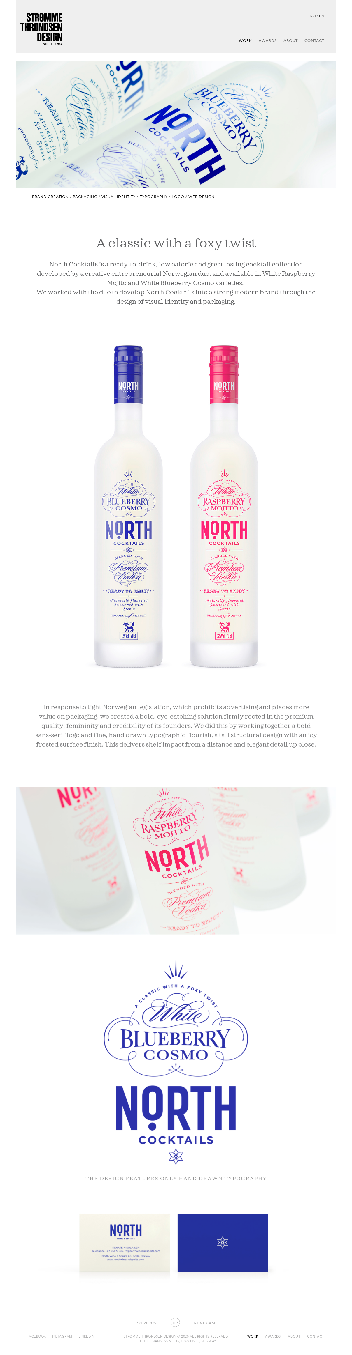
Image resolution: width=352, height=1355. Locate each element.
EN (321, 15)
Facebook (36, 1336)
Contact (314, 40)
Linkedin (86, 1336)
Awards (268, 40)
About (290, 40)
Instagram (62, 1336)
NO (313, 15)
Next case (205, 1322)
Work (245, 40)
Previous (146, 1322)
